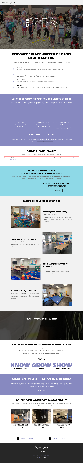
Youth (40, 455)
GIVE (80, 2)
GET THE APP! (57, 190)
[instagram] (41, 451)
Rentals (48, 455)
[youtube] (44, 451)
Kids (37, 455)
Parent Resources (41, 31)
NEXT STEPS (59, 2)
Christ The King (41, 457)
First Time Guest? (30, 31)
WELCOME (53, 2)
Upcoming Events (53, 31)
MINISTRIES (70, 2)
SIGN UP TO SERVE (41, 390)
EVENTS (64, 2)
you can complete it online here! (45, 141)
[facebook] (39, 451)
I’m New (34, 455)
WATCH (75, 2)
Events (44, 455)
